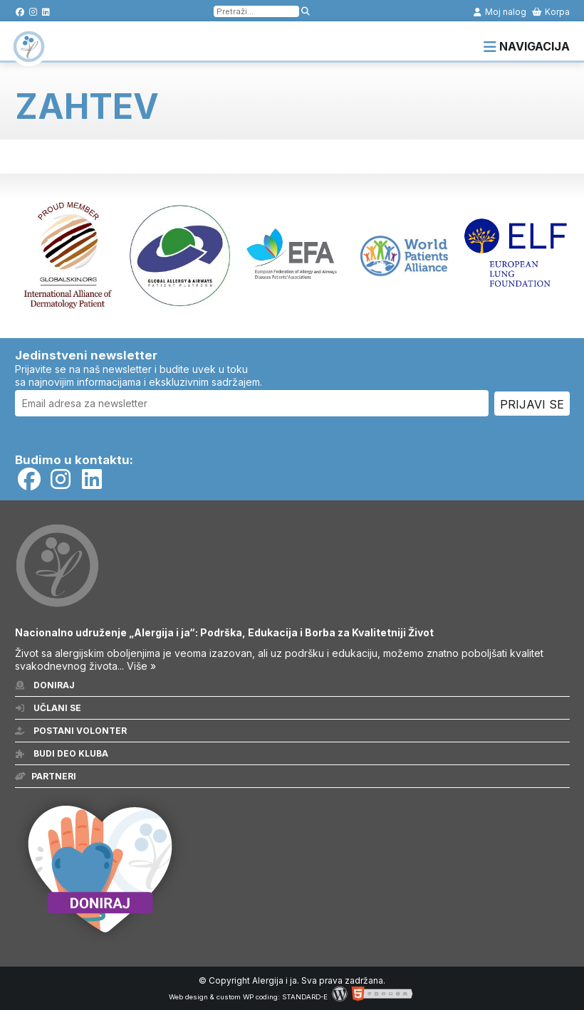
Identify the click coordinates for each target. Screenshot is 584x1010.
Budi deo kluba (61, 753)
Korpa (551, 11)
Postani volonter (71, 730)
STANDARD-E (305, 997)
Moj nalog (499, 11)
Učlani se (48, 708)
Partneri (45, 776)
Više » (141, 666)
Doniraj (45, 685)
